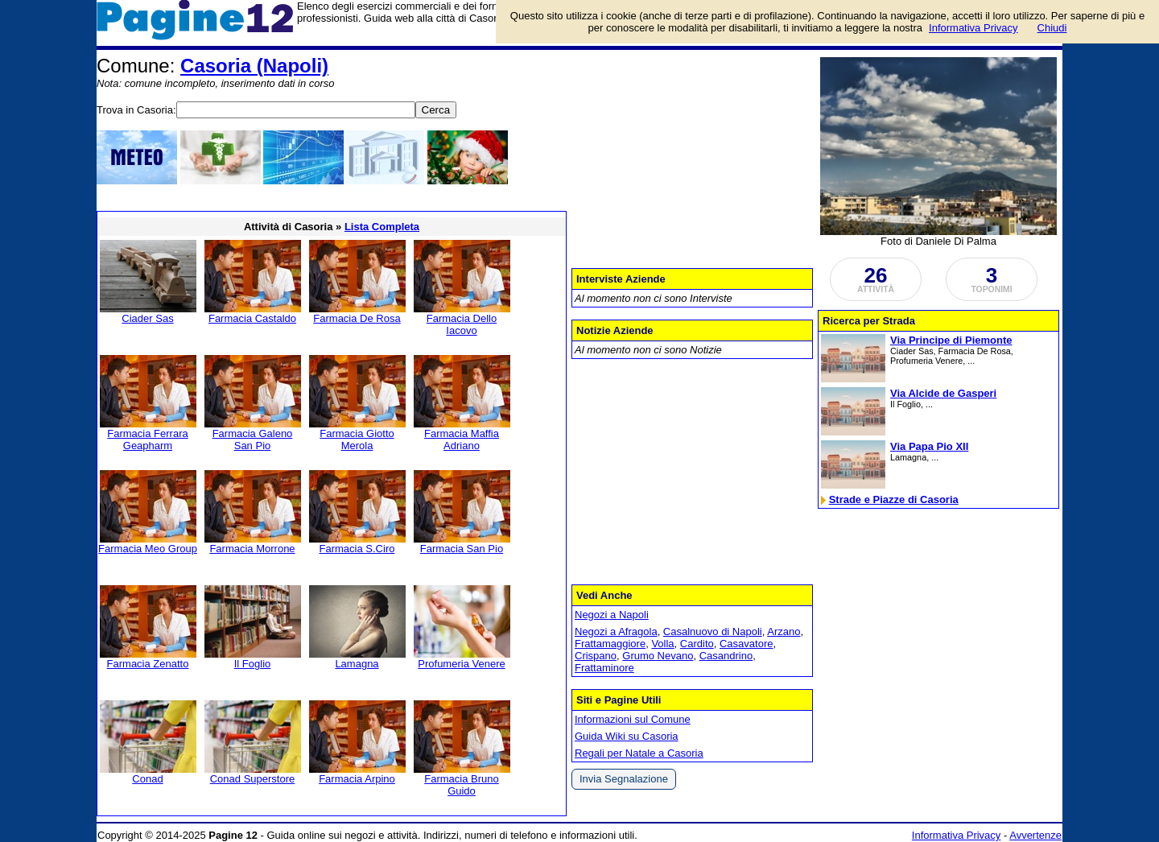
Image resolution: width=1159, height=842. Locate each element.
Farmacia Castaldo (252, 318)
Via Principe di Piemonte (951, 340)
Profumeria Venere (461, 664)
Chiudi (1052, 28)
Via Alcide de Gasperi (943, 393)
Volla (662, 644)
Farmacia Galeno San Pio (252, 439)
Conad (147, 779)
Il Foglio (252, 664)
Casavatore (746, 644)
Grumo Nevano (657, 656)
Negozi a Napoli (612, 615)
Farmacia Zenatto (148, 664)
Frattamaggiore (610, 644)
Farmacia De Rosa (356, 318)
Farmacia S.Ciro (357, 549)
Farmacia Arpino (357, 779)
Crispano (596, 656)
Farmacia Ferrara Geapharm (147, 439)
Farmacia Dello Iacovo (462, 324)
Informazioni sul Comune (633, 719)
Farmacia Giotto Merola (357, 439)
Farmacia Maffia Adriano (461, 439)
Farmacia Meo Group (147, 549)
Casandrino (726, 656)
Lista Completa (381, 227)
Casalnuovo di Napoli (712, 631)
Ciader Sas (147, 318)
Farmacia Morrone (252, 549)
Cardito (697, 644)
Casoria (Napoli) (254, 65)
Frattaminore (604, 668)
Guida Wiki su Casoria (626, 736)
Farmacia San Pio (461, 549)
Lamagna (356, 664)
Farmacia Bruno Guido (461, 785)
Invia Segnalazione (624, 779)
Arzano (783, 631)
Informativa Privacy (956, 835)
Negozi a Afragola (616, 631)
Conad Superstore (252, 779)
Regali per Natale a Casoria (639, 753)
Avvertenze (1035, 835)
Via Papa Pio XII (929, 446)
